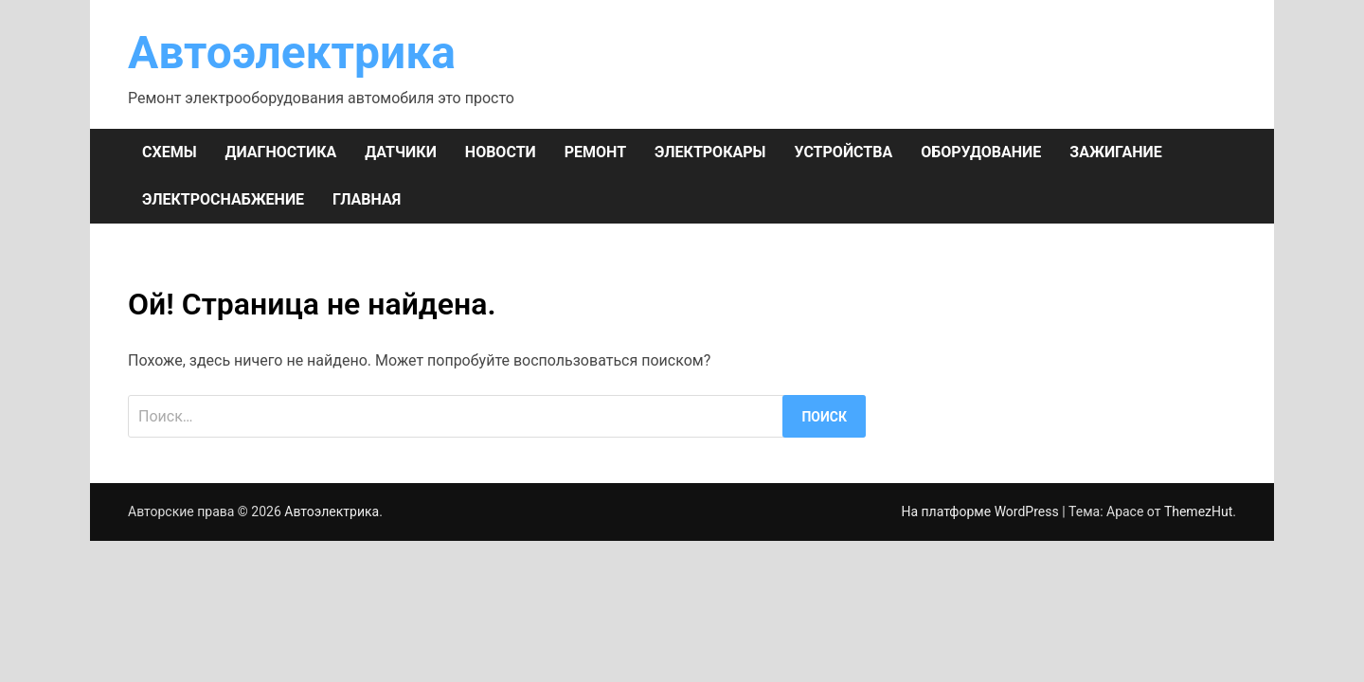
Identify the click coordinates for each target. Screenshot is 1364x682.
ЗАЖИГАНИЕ (1115, 152)
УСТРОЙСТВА (843, 152)
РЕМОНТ (595, 152)
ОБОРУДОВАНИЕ (981, 152)
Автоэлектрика (292, 53)
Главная (366, 199)
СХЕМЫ (169, 152)
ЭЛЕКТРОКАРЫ (710, 152)
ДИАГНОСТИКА (281, 152)
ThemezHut (1198, 511)
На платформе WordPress (981, 511)
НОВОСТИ (500, 152)
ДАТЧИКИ (401, 152)
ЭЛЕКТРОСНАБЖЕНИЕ (223, 199)
